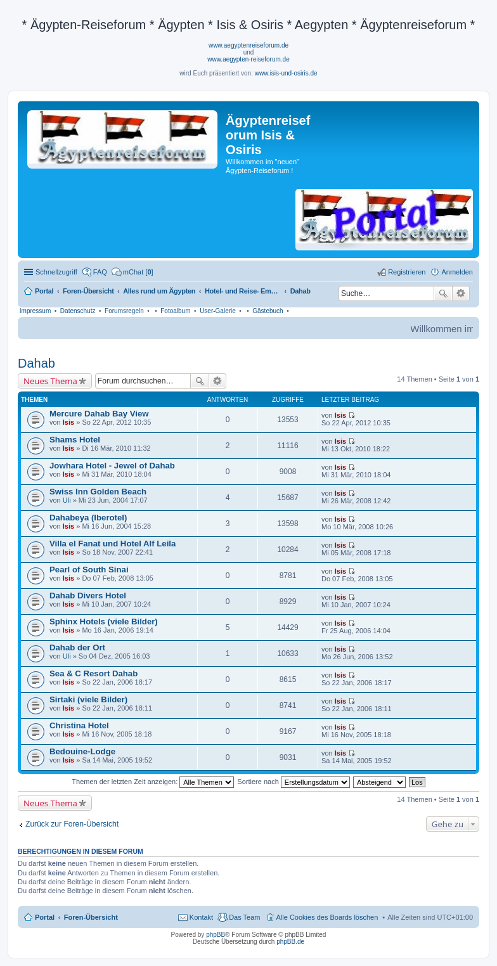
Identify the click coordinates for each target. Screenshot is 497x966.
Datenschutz (78, 310)
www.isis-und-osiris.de (286, 73)
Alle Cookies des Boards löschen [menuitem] (327, 917)
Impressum (35, 310)
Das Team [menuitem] (244, 917)
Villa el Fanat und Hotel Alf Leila (112, 543)
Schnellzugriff (56, 272)
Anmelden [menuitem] (457, 272)
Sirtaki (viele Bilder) (88, 699)
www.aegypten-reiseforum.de (248, 59)
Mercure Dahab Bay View (99, 413)
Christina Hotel (79, 725)
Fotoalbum (175, 310)
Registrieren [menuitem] (406, 272)
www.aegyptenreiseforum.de (248, 45)
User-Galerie (218, 310)
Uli (67, 500)
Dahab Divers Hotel (87, 595)
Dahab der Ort (77, 647)
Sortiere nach (293, 781)
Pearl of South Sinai (89, 569)
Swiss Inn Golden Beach (97, 491)
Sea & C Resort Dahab (93, 673)
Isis (68, 422)
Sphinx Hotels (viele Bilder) (103, 621)
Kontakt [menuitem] (201, 917)
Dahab (36, 363)
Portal (44, 291)
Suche (443, 293)
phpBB (215, 934)
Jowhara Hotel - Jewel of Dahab (112, 465)
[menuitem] (132, 272)
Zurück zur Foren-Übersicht (72, 824)
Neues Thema (50, 381)
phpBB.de (290, 941)
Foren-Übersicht (91, 917)
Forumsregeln (124, 310)
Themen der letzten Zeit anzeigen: (153, 781)
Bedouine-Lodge (82, 751)
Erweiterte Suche (461, 293)
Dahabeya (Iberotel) (88, 517)
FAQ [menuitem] (100, 272)
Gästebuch (267, 310)
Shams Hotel (74, 439)
